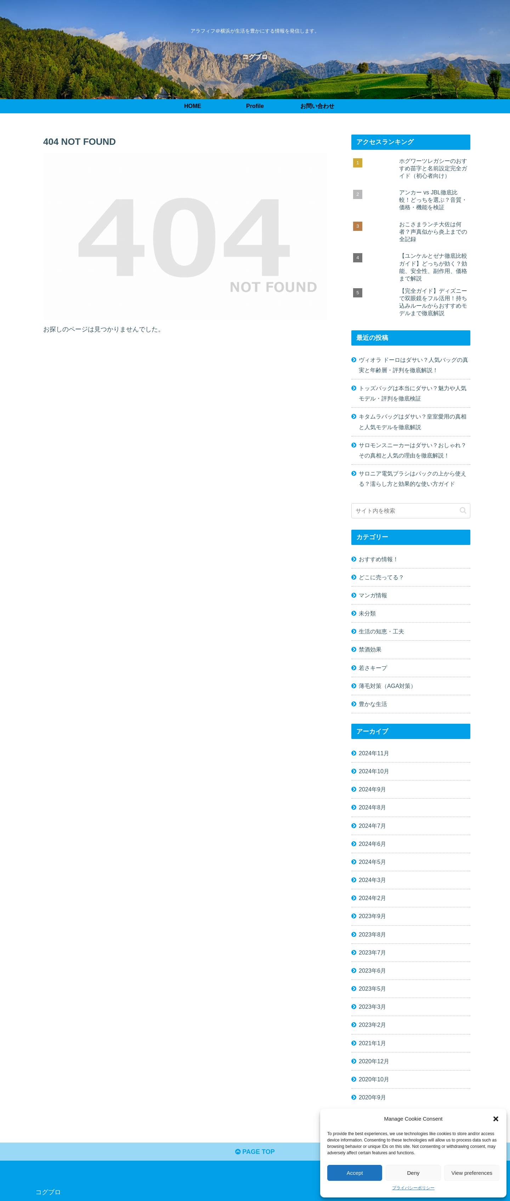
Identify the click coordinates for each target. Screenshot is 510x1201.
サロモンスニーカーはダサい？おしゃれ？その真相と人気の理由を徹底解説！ (412, 450)
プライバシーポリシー (413, 1187)
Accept (355, 1173)
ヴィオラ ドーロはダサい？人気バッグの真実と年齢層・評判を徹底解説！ (413, 365)
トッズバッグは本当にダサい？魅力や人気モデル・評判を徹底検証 (412, 393)
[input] (410, 510)
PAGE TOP (254, 1151)
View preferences (472, 1173)
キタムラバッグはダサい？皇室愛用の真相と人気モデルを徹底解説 (412, 421)
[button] (495, 1118)
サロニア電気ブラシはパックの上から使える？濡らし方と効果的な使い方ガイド (412, 478)
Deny (413, 1173)
